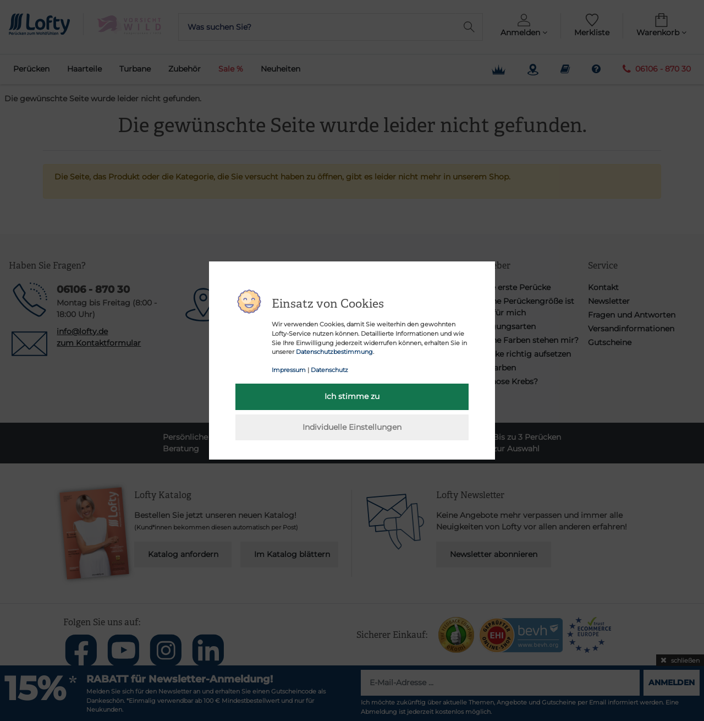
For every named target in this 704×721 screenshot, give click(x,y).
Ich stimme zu (352, 396)
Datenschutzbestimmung (334, 352)
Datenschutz (329, 370)
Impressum (289, 370)
